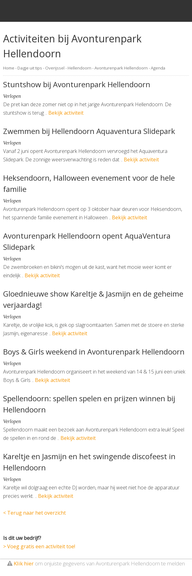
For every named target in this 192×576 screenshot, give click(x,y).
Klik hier (24, 563)
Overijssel (55, 68)
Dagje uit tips (29, 68)
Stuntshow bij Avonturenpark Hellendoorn (76, 84)
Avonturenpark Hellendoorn (121, 68)
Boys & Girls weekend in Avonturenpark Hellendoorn (94, 351)
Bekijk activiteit (66, 112)
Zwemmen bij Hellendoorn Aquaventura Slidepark (89, 131)
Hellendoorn (79, 68)
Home (8, 68)
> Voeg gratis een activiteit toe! (39, 546)
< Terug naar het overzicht (34, 512)
